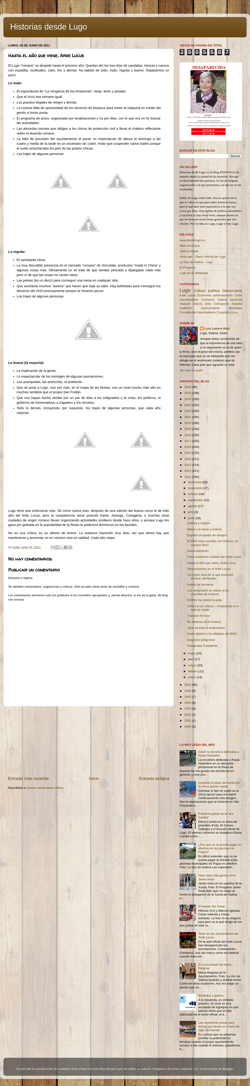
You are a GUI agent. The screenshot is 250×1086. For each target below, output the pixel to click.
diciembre (195, 482)
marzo (192, 665)
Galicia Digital (189, 251)
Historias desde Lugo (48, 26)
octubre (193, 494)
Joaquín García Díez (195, 303)
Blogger (227, 1069)
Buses (234, 312)
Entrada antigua (154, 778)
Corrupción (221, 303)
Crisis (238, 295)
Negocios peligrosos (201, 640)
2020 (188, 423)
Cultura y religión (198, 523)
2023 (188, 405)
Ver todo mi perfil (191, 370)
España (237, 303)
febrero (193, 671)
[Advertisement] (89, 741)
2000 (188, 726)
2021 (188, 417)
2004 (188, 702)
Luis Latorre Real (217, 328)
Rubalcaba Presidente (202, 645)
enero (192, 677)
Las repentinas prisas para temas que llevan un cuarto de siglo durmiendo (218, 1026)
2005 (188, 696)
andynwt (186, 1069)
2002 (188, 714)
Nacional (236, 299)
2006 (188, 691)
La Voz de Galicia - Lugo (196, 262)
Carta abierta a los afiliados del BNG (212, 633)
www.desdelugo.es (192, 240)
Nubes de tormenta (200, 584)
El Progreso (188, 267)
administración (223, 295)
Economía (204, 295)
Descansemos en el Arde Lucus (208, 569)
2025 (188, 393)
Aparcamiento (210, 308)
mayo (192, 653)
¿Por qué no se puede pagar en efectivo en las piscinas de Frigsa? (220, 848)
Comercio (208, 299)
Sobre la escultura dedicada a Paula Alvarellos (218, 753)
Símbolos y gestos (210, 995)
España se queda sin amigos (207, 535)
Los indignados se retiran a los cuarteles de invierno (208, 592)
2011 (188, 477)
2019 (188, 429)
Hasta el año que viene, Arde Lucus (211, 563)
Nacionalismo (206, 312)
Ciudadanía (224, 312)
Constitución (188, 312)
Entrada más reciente (28, 778)
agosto (193, 506)
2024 (188, 399)
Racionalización (198, 551)
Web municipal (190, 245)
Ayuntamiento (189, 299)
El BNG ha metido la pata (204, 600)
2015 (188, 452)
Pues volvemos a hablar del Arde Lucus (214, 556)
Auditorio (186, 308)
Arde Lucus (188, 295)
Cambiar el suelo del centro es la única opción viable (219, 784)
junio (191, 518)
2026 (188, 387)
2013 (188, 465)
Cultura (199, 291)
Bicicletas (235, 308)
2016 (188, 447)
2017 (188, 441)
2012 (188, 470)
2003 (188, 708)
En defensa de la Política (204, 622)
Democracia (232, 291)
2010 (188, 684)
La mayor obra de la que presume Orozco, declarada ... (210, 576)
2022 (188, 411)
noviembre (195, 488)
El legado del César (211, 906)
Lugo (185, 290)
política (214, 291)
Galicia (222, 299)
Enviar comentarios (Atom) (46, 787)
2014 (188, 459)
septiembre (196, 500)
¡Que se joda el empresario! (206, 627)
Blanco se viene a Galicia (204, 529)
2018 (188, 435)
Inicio (94, 778)
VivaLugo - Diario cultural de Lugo (203, 256)
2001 (188, 720)
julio (191, 512)
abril (191, 659)
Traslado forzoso (198, 615)
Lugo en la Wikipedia (194, 273)
